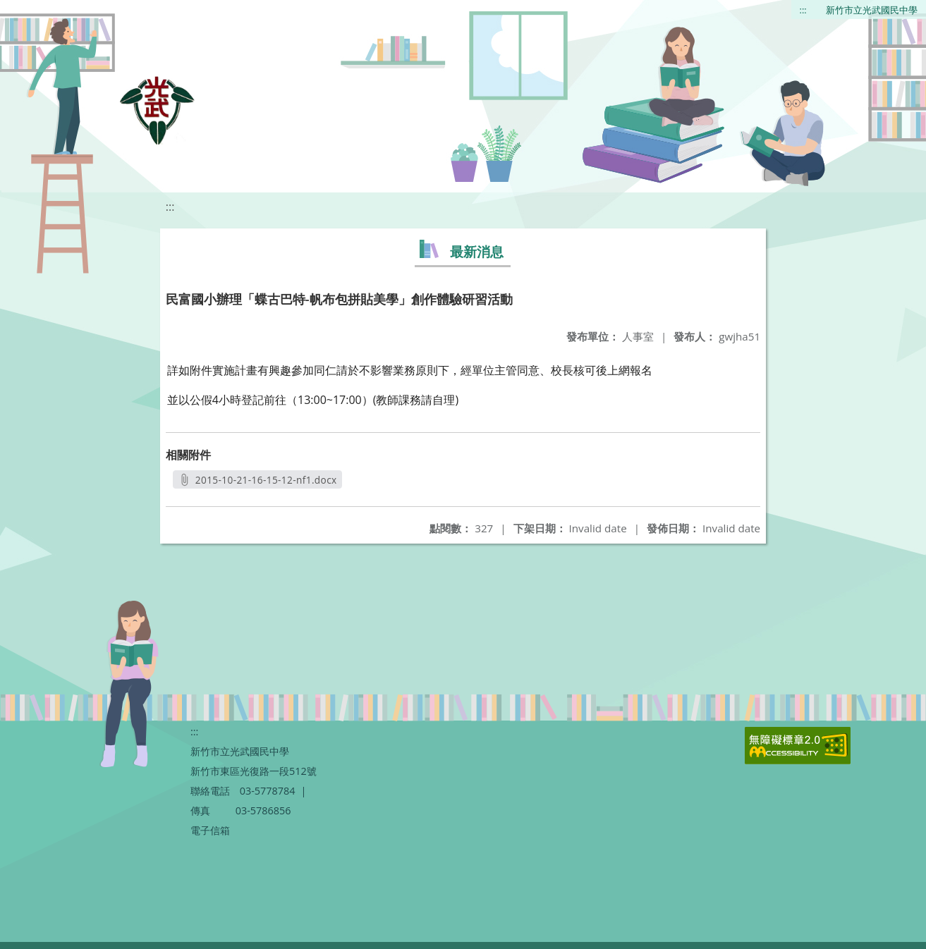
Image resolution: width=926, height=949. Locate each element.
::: (803, 10)
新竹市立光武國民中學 (872, 10)
